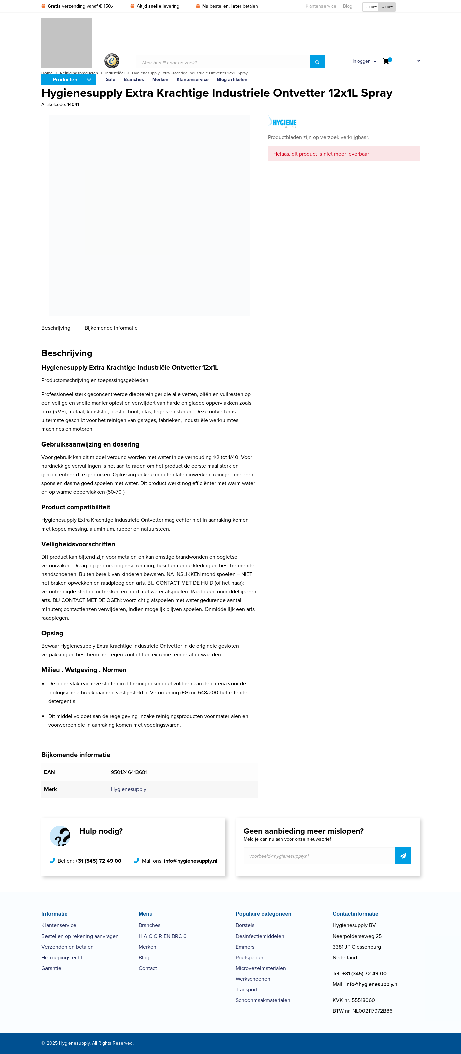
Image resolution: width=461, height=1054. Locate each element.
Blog (347, 6)
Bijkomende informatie (111, 328)
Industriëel (115, 73)
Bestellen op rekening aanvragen (80, 936)
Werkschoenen (253, 979)
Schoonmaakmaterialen (263, 1000)
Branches (149, 925)
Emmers (245, 947)
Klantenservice (321, 6)
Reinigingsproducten (79, 73)
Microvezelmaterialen (261, 968)
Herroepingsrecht (61, 957)
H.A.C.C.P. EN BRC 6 (162, 936)
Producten (65, 79)
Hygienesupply (128, 789)
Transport (246, 989)
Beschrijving (55, 328)
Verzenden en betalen (67, 947)
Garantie (51, 968)
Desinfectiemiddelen (260, 936)
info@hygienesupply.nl (190, 861)
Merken (147, 947)
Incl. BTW (387, 7)
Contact (148, 968)
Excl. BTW (371, 7)
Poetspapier (249, 957)
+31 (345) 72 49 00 (98, 861)
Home (47, 73)
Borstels (245, 925)
